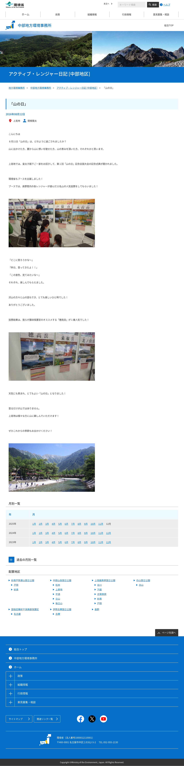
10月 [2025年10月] (93, 524)
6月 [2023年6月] (66, 542)
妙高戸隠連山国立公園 (22, 580)
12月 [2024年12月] (108, 533)
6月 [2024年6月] (66, 533)
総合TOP (169, 25)
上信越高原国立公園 (105, 580)
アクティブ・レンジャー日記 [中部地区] (77, 88)
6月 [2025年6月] (66, 524)
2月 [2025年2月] (40, 524)
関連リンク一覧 (45, 719)
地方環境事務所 (17, 88)
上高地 (58, 589)
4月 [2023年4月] (53, 542)
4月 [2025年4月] (53, 524)
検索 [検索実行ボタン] (154, 4)
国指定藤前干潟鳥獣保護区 (25, 609)
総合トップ (20, 649)
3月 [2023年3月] (47, 542)
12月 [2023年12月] (108, 542)
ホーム (23, 14)
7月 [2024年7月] (73, 533)
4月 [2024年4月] (53, 533)
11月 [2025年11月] (100, 524)
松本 (57, 585)
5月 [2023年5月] (60, 542)
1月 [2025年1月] (34, 524)
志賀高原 (101, 594)
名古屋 (17, 614)
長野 (97, 609)
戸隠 (16, 585)
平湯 (57, 594)
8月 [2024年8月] (79, 533)
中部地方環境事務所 (40, 88)
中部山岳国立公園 (62, 580)
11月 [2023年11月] (100, 542)
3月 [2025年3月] (47, 524)
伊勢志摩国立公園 (62, 609)
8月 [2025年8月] (79, 524)
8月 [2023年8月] (79, 542)
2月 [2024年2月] (40, 533)
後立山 (58, 603)
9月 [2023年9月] (86, 542)
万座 (99, 589)
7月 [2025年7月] (73, 524)
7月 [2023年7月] (73, 542)
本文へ (107, 4)
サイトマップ (16, 719)
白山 (141, 585)
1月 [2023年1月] (34, 542)
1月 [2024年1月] (34, 533)
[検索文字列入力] (132, 4)
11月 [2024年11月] (100, 533)
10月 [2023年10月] (93, 542)
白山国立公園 (143, 580)
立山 (57, 598)
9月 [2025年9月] (86, 524)
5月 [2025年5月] (60, 524)
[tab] (12, 559)
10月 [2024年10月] (93, 533)
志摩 (57, 614)
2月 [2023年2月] (40, 542)
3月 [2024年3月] (47, 533)
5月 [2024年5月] (60, 533)
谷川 (99, 585)
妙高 (16, 589)
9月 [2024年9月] (86, 533)
